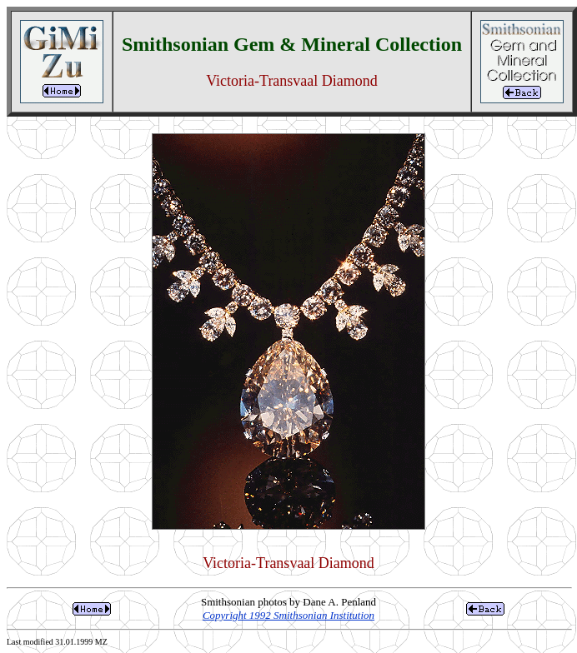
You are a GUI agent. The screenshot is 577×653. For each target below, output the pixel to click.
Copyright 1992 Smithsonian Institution (288, 615)
